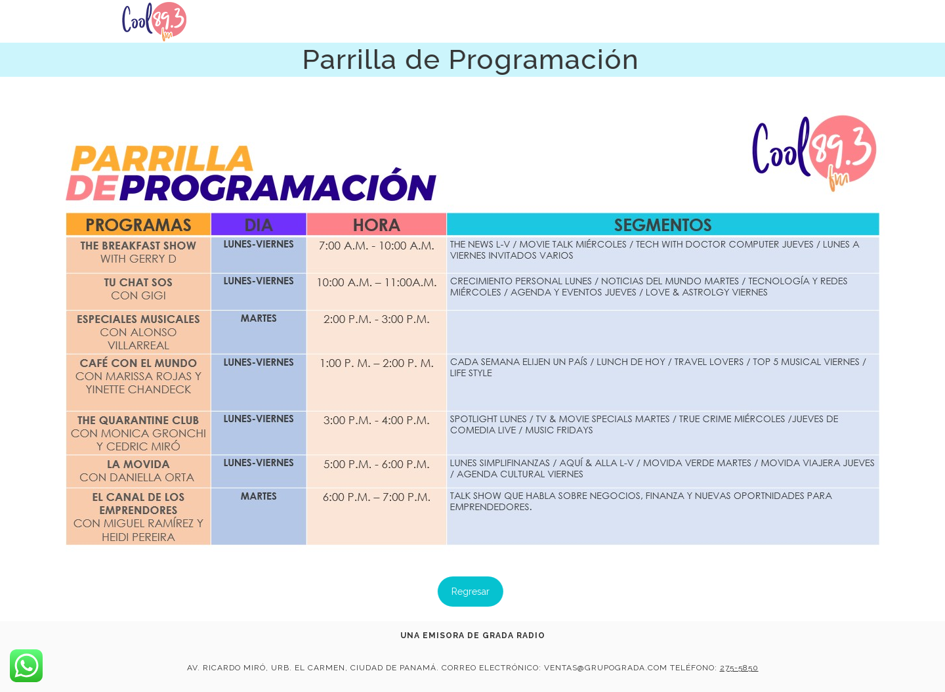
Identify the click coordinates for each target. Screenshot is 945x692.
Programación (799, 33)
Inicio (578, 24)
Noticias (638, 26)
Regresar (458, 591)
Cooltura (711, 28)
